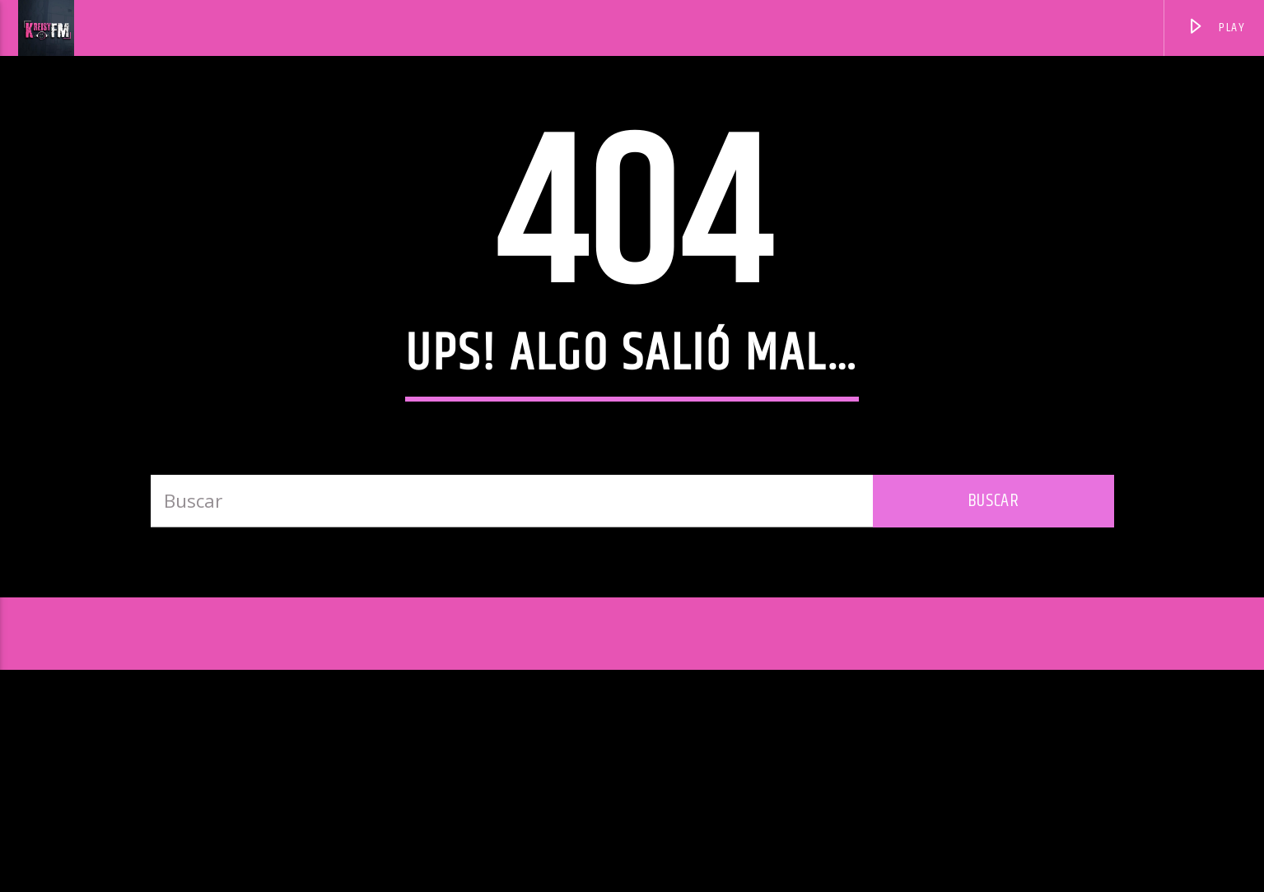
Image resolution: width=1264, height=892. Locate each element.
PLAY (1216, 30)
